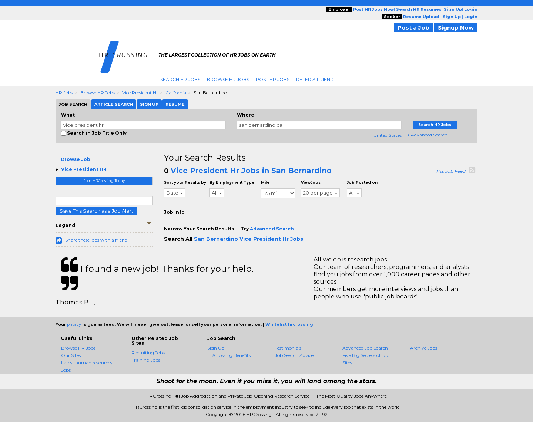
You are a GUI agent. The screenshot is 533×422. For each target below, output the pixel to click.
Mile (265, 182)
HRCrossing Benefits (229, 355)
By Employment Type (231, 182)
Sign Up (215, 348)
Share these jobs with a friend (96, 240)
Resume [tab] (175, 104)
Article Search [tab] (113, 104)
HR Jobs (64, 92)
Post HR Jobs (272, 79)
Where (245, 115)
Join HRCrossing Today (104, 180)
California (175, 92)
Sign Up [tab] (149, 104)
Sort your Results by (185, 182)
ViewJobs (311, 182)
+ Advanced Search (427, 135)
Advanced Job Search (365, 348)
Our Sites (71, 355)
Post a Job (413, 27)
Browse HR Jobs (228, 79)
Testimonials (288, 348)
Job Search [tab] (73, 104)
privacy (74, 324)
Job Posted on (362, 182)
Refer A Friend (315, 79)
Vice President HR (84, 169)
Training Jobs (145, 360)
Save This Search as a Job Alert (96, 211)
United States (387, 135)
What (68, 115)
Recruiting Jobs (148, 352)
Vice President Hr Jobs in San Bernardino (251, 170)
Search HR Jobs (180, 79)
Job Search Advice (294, 355)
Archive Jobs (423, 348)
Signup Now (456, 27)
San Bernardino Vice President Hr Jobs (248, 239)
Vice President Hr (140, 92)
